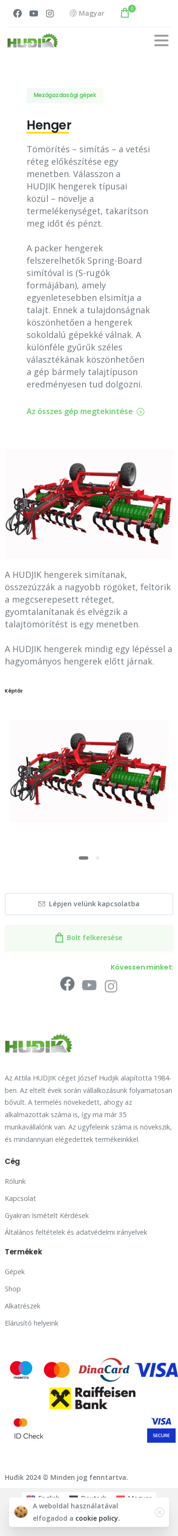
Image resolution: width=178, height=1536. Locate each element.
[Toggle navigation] (161, 40)
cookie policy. (97, 1524)
